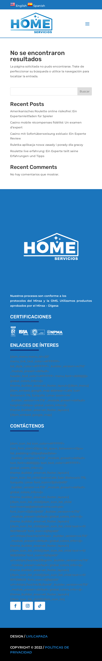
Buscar (85, 91)
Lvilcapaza (37, 636)
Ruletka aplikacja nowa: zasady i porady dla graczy (46, 145)
